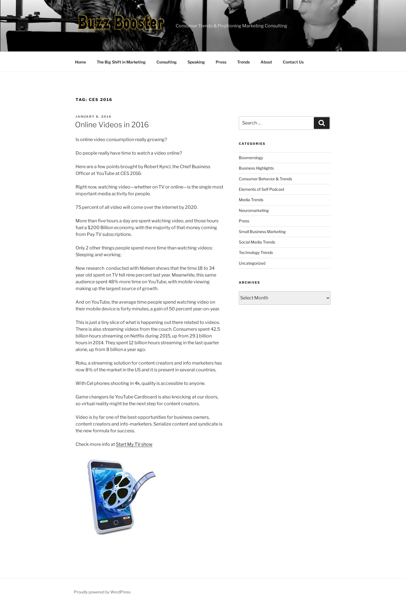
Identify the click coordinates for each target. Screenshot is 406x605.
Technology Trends (256, 252)
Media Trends (251, 199)
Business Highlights (256, 168)
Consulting (166, 62)
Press (221, 62)
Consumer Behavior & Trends (265, 178)
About (266, 62)
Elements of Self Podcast (261, 189)
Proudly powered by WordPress (102, 591)
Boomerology (251, 157)
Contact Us (293, 62)
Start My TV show (134, 444)
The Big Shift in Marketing (121, 62)
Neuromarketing (254, 210)
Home (80, 62)
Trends (243, 62)
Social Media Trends (257, 242)
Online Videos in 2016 (112, 124)
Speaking (196, 62)
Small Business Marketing (262, 231)
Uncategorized (252, 263)
